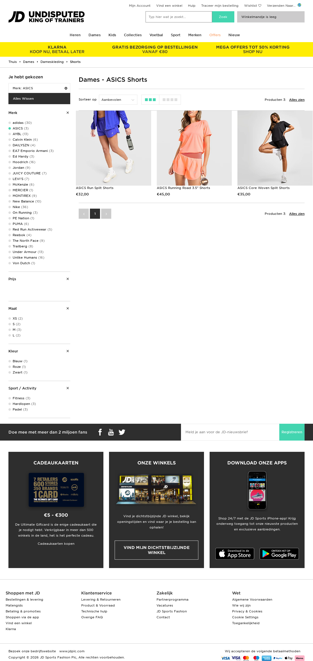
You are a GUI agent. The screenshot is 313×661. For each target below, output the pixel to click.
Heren (75, 35)
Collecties (133, 35)
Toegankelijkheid (246, 623)
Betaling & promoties (23, 611)
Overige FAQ (92, 617)
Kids (112, 35)
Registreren (292, 432)
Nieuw (234, 35)
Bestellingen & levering (24, 599)
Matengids (14, 605)
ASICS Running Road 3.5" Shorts (183, 188)
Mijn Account (140, 6)
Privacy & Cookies (247, 611)
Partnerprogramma (172, 599)
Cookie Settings (245, 617)
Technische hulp (94, 611)
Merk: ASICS (40, 88)
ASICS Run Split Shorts (95, 188)
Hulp (192, 6)
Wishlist (250, 6)
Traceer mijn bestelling (220, 6)
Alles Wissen (23, 99)
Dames (95, 35)
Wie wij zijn (241, 605)
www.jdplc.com (71, 651)
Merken (194, 35)
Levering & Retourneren (101, 599)
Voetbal (156, 35)
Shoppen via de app (22, 617)
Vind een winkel (169, 6)
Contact (163, 617)
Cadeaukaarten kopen (56, 544)
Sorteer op (88, 99)
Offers (215, 35)
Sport (175, 35)
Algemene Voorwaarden (252, 599)
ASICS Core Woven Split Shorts (263, 188)
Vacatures (164, 605)
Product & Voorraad (98, 605)
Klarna (11, 629)
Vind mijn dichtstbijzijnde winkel (157, 550)
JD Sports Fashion (171, 611)
